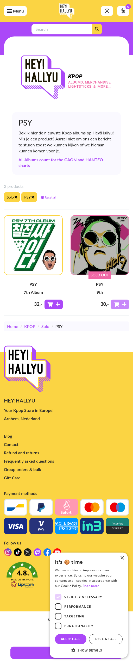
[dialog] (89, 605)
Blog (8, 435)
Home (12, 326)
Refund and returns (21, 452)
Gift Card (12, 477)
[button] (89, 650)
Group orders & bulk (22, 469)
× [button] (122, 558)
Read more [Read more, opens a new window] (91, 586)
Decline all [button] (105, 639)
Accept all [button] (70, 639)
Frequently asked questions (29, 460)
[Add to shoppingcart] (54, 304)
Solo (45, 326)
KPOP (29, 326)
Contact (11, 444)
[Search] (97, 29)
